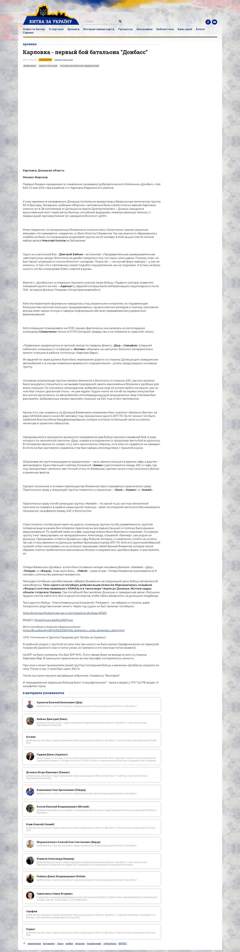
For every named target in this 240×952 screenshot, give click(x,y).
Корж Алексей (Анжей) (40, 824)
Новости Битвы (34, 29)
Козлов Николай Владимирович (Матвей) (63, 806)
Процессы (125, 29)
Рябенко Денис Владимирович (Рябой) (61, 876)
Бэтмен (31, 736)
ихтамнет (49, 943)
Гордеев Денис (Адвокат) (52, 754)
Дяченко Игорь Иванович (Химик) (48, 772)
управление (94, 943)
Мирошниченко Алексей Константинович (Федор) (68, 842)
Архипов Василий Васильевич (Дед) (59, 702)
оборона (80, 943)
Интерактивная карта (98, 29)
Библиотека (165, 29)
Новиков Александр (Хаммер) (55, 858)
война (69, 943)
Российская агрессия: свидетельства (79, 66)
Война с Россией (48, 66)
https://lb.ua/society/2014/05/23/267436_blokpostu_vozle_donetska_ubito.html (73, 630)
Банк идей (184, 29)
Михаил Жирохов (64, 59)
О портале (56, 29)
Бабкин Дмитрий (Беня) (52, 719)
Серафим (31, 911)
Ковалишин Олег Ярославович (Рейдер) (61, 789)
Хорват (30, 929)
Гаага (60, 943)
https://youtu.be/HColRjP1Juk (53, 620)
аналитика (34, 943)
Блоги (200, 29)
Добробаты (30, 66)
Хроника (73, 29)
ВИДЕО (122, 943)
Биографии (144, 29)
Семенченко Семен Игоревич (55, 893)
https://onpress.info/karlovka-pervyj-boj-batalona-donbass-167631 (65, 613)
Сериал (28, 32)
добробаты (109, 943)
